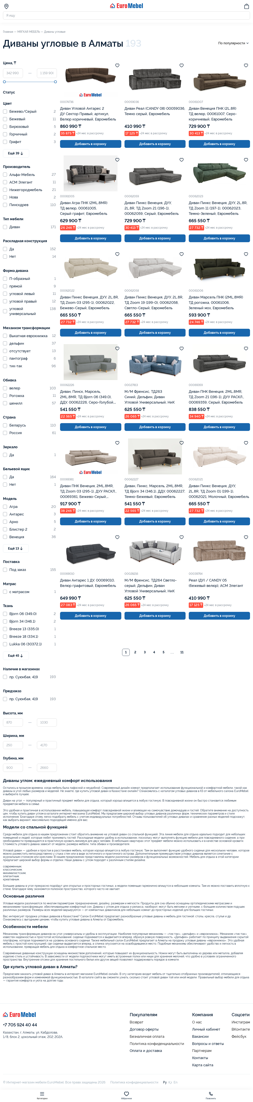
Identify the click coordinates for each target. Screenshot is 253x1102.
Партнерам (201, 1051)
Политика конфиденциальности (157, 1044)
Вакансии (200, 1036)
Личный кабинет (206, 1029)
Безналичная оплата (147, 1037)
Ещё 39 (16, 153)
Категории (42, 1095)
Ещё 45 (16, 655)
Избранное (126, 1095)
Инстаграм (241, 1022)
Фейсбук (239, 1037)
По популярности (234, 43)
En (175, 1082)
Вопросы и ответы (208, 1044)
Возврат (136, 1022)
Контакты (200, 1058)
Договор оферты (144, 1029)
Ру (165, 1082)
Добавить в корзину (90, 144)
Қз (170, 1082)
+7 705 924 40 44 (20, 1024)
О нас (197, 1022)
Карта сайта (202, 1065)
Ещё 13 (16, 548)
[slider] (4, 81)
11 (182, 652)
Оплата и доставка (146, 1051)
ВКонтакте (241, 1029)
